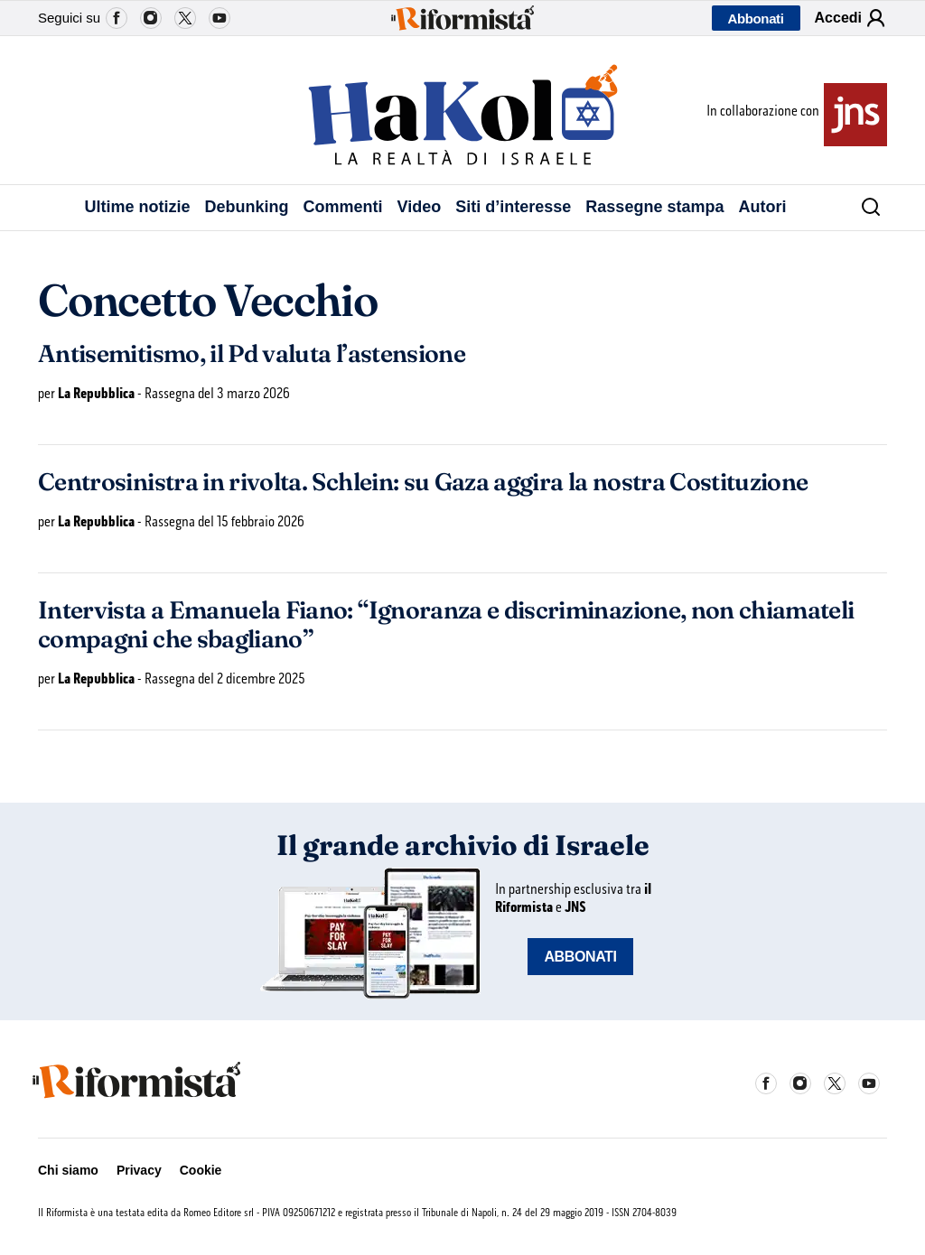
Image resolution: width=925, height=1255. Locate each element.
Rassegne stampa (654, 207)
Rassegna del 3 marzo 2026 (217, 393)
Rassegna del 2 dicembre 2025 (225, 678)
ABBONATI (580, 956)
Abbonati (756, 18)
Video (419, 207)
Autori (762, 207)
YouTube (219, 18)
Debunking (247, 207)
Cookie (201, 1170)
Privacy (139, 1170)
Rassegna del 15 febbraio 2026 (224, 521)
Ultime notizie (138, 207)
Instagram (151, 18)
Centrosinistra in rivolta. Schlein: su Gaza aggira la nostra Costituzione (423, 482)
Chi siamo (68, 1170)
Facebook (116, 18)
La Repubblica (96, 393)
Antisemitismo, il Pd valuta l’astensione (251, 353)
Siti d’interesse (513, 207)
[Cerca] (864, 207)
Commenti (343, 207)
